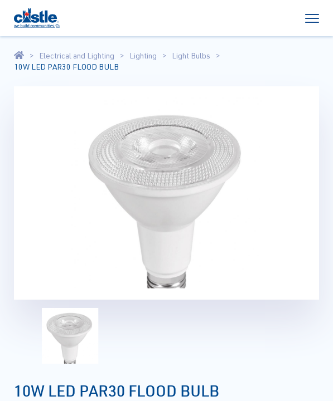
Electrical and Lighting (76, 56)
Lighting (143, 56)
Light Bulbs (191, 56)
